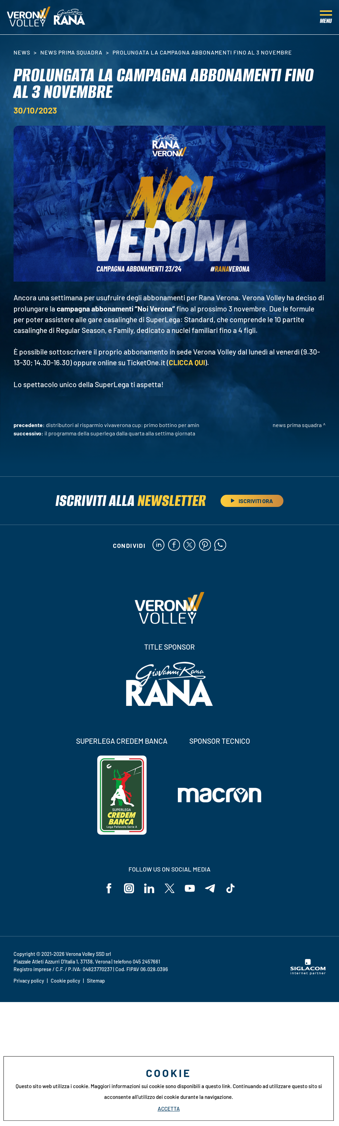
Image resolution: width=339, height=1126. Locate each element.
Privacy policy (29, 981)
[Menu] (326, 17)
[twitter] (189, 545)
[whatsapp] (221, 545)
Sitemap (96, 981)
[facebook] (174, 545)
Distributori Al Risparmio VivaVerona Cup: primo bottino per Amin (122, 425)
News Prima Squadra (71, 52)
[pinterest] (205, 545)
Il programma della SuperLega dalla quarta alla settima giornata (119, 433)
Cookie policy (65, 981)
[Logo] (28, 17)
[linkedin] (158, 545)
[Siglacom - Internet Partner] (307, 973)
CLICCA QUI (187, 362)
